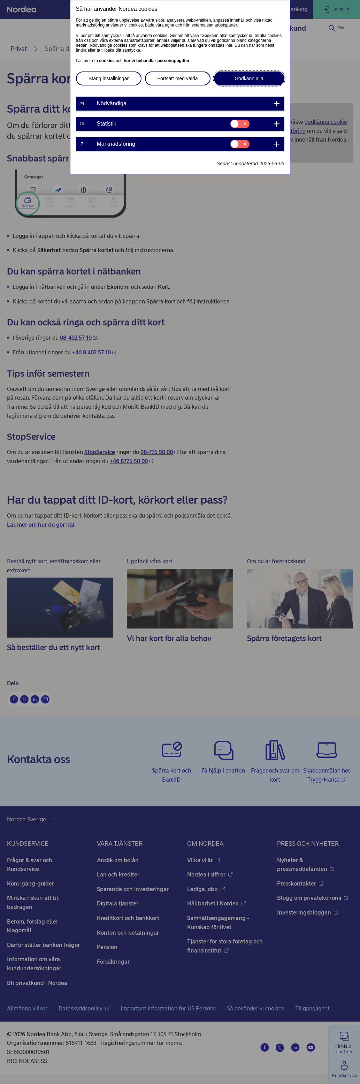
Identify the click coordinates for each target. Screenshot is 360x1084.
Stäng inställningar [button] (109, 78)
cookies (107, 60)
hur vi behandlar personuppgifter (157, 60)
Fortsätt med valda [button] (178, 78)
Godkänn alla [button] (249, 78)
